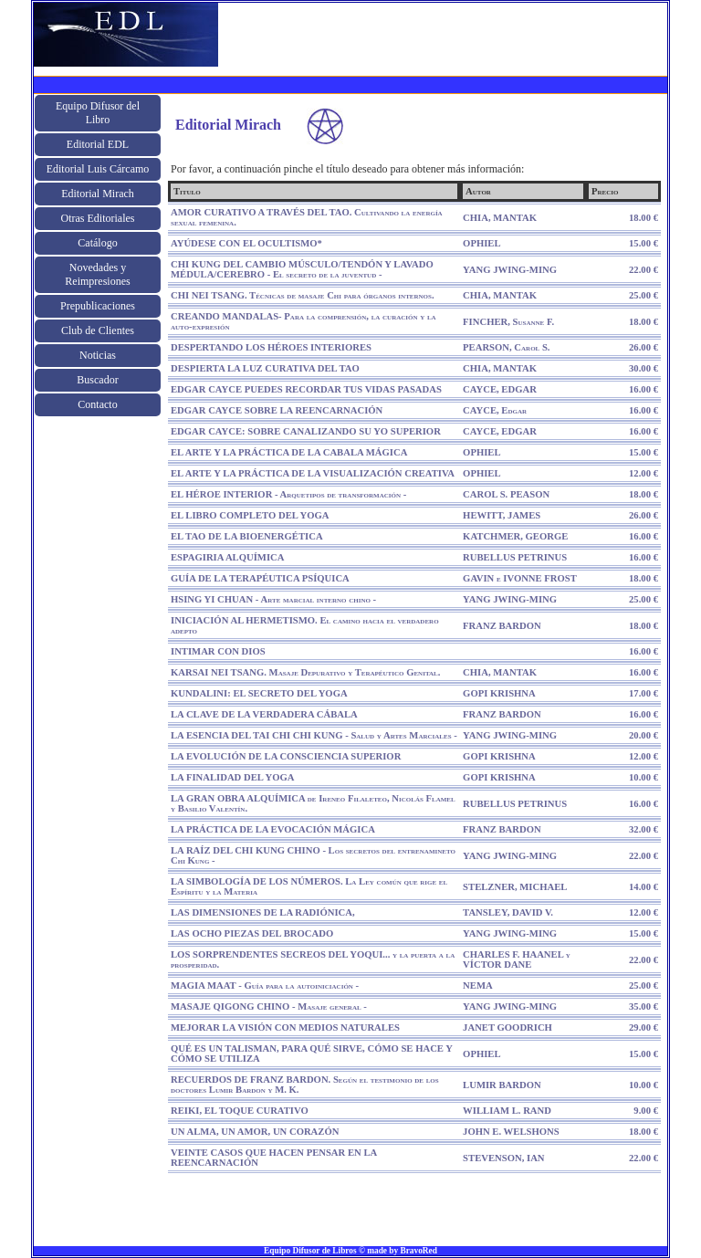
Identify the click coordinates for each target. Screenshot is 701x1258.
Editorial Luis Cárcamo (98, 168)
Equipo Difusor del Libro (98, 113)
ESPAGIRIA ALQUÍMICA (227, 557)
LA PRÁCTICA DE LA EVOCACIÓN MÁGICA (273, 829)
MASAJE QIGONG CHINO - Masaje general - (269, 1006)
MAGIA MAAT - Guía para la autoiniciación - (265, 985)
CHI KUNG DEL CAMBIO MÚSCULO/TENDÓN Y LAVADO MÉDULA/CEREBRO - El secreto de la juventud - (302, 269)
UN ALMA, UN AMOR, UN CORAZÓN (255, 1132)
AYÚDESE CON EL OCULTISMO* (246, 243)
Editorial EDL (98, 144)
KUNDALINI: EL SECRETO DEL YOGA (259, 693)
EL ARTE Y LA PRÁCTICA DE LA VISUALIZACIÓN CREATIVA (313, 473)
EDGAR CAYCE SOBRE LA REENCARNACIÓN (276, 410)
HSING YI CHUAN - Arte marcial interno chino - (273, 599)
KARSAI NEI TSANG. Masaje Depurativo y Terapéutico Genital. (305, 672)
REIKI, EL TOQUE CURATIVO (240, 1111)
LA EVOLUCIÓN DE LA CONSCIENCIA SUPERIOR (286, 756)
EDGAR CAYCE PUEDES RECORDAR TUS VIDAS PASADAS (306, 389)
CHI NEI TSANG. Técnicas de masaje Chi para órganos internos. (302, 295)
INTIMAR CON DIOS (218, 651)
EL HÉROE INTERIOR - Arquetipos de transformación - (288, 494)
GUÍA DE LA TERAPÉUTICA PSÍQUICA (260, 578)
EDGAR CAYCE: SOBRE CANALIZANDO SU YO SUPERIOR (306, 431)
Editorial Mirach (97, 193)
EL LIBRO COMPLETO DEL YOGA (250, 515)
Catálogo (97, 242)
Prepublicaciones (97, 305)
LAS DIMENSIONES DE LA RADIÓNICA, (263, 912)
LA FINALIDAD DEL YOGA (233, 777)
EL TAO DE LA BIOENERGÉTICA (247, 536)
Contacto (97, 404)
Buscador (97, 379)
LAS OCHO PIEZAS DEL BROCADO (252, 933)
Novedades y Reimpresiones (97, 274)
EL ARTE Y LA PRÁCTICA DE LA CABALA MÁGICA (289, 452)
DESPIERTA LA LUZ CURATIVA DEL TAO (265, 368)
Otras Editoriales (98, 218)
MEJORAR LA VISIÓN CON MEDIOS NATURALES (285, 1027)
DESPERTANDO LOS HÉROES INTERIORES (271, 347)
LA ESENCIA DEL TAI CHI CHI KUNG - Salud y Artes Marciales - (314, 735)
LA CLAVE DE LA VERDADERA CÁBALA (264, 714)
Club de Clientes (97, 330)
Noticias (97, 355)
